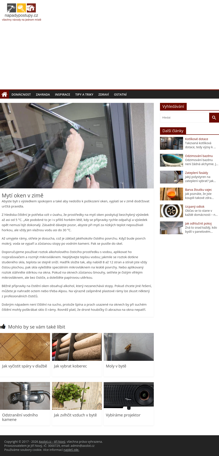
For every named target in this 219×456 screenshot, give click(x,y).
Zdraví (103, 94)
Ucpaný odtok (194, 206)
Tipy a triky (84, 94)
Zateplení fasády (196, 173)
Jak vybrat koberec (70, 366)
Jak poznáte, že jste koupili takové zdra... (199, 196)
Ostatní (120, 94)
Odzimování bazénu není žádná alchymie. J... (201, 162)
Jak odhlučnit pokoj (198, 223)
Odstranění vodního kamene (20, 417)
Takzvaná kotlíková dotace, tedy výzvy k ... (200, 145)
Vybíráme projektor (123, 415)
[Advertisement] (109, 57)
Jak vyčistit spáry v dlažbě (24, 366)
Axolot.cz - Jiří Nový (52, 442)
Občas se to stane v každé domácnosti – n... (201, 213)
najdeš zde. (71, 450)
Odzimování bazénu (199, 156)
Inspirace (62, 94)
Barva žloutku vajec (198, 190)
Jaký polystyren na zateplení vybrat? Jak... (200, 179)
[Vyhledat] (214, 118)
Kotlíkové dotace (196, 139)
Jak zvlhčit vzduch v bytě (75, 415)
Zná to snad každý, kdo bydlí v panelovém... (201, 229)
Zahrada (43, 94)
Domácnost (21, 94)
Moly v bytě (116, 366)
